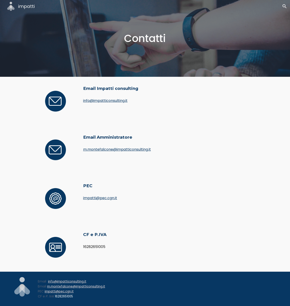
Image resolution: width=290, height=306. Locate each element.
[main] (145, 38)
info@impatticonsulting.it (105, 100)
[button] (284, 6)
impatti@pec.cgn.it (100, 198)
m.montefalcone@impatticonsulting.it (117, 149)
